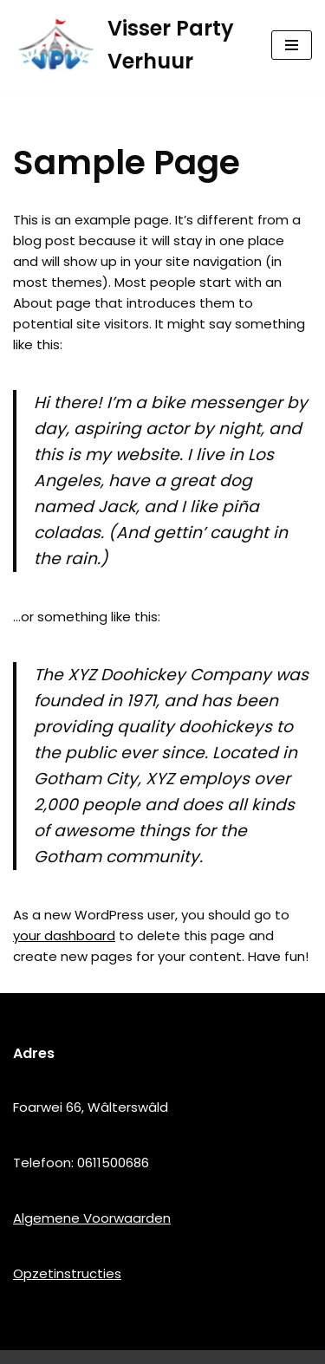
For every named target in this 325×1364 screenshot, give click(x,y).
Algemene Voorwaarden (92, 1218)
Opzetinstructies (67, 1273)
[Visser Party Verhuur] (129, 45)
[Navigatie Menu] (291, 45)
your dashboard (64, 935)
